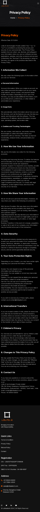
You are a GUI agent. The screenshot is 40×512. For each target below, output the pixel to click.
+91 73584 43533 (9, 482)
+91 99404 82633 (9, 480)
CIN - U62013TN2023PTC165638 (12, 462)
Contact (3, 451)
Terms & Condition (7, 440)
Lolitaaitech (6, 508)
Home (12, 18)
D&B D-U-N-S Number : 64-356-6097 (13, 469)
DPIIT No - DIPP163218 (9, 465)
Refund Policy (5, 447)
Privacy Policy (24, 18)
